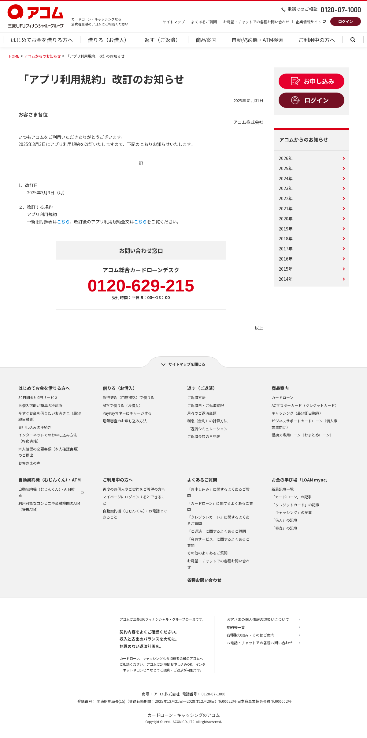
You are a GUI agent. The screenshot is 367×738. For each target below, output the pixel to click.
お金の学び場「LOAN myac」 (301, 480)
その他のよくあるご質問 (207, 552)
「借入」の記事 (284, 520)
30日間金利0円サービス (38, 397)
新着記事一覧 (283, 489)
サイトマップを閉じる (187, 364)
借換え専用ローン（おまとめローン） (302, 434)
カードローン (282, 397)
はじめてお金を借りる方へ (44, 388)
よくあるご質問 (204, 21)
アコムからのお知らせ (42, 56)
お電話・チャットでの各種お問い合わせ (256, 21)
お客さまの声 (29, 463)
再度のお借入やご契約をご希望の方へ (134, 489)
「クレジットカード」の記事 (295, 504)
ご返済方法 (196, 397)
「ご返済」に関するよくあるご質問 (216, 531)
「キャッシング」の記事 (292, 512)
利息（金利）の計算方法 (207, 420)
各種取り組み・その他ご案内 (250, 634)
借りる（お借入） (120, 388)
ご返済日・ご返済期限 (205, 405)
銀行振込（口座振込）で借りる (128, 397)
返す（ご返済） (202, 388)
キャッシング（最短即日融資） (297, 413)
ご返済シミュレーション (207, 428)
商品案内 (280, 388)
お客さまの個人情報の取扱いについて (258, 619)
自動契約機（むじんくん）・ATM (49, 480)
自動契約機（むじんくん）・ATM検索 (46, 492)
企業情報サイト (308, 21)
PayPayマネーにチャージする (127, 413)
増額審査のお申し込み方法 (125, 420)
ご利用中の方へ (118, 480)
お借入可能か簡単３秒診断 (40, 405)
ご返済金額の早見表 (203, 436)
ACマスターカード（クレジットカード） (305, 405)
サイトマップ (174, 21)
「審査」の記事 (284, 528)
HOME (14, 56)
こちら (63, 222)
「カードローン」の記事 (292, 496)
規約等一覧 (236, 627)
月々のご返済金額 (202, 413)
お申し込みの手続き (34, 427)
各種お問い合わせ (204, 580)
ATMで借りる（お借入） (123, 405)
